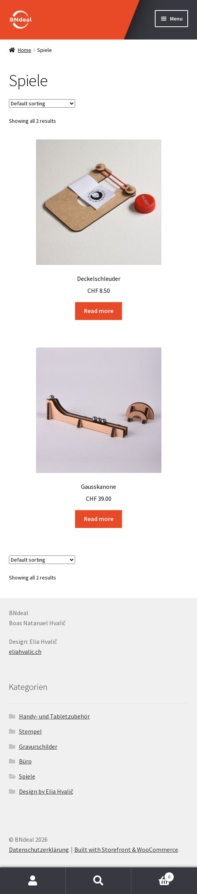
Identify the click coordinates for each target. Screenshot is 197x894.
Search (99, 881)
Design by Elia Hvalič (46, 791)
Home (24, 49)
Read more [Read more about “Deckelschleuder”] (98, 311)
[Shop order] (42, 103)
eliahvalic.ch (25, 651)
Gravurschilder (38, 746)
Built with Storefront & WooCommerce (126, 849)
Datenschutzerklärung (39, 849)
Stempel (30, 731)
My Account (33, 881)
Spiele (27, 776)
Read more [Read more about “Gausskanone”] (98, 519)
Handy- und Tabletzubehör (54, 716)
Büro (25, 761)
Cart (152, 875)
